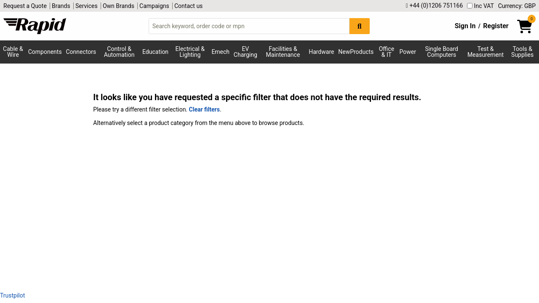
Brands (61, 6)
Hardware (321, 51)
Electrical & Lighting (190, 51)
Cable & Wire (13, 51)
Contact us (188, 6)
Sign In (465, 26)
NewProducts (356, 51)
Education (155, 51)
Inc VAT (480, 6)
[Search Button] (360, 26)
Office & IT (386, 51)
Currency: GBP (517, 6)
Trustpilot (12, 295)
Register (495, 26)
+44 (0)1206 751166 (434, 6)
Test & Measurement (485, 51)
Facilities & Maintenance (283, 51)
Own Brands (118, 6)
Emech (220, 51)
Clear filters (204, 109)
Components (45, 51)
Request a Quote (25, 6)
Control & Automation (119, 51)
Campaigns (154, 6)
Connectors (81, 51)
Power (407, 51)
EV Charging (245, 51)
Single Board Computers (441, 51)
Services (86, 6)
